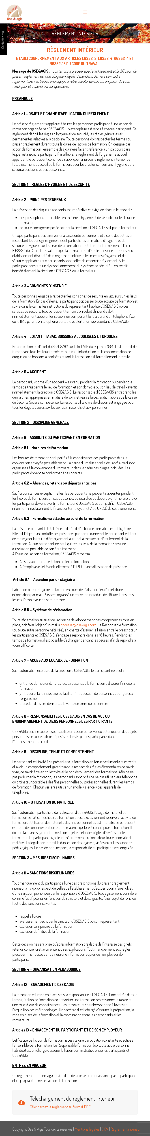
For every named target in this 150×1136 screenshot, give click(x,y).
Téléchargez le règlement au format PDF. (60, 1106)
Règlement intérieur (126, 1128)
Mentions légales (87, 1128)
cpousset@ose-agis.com (78, 624)
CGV (105, 1128)
